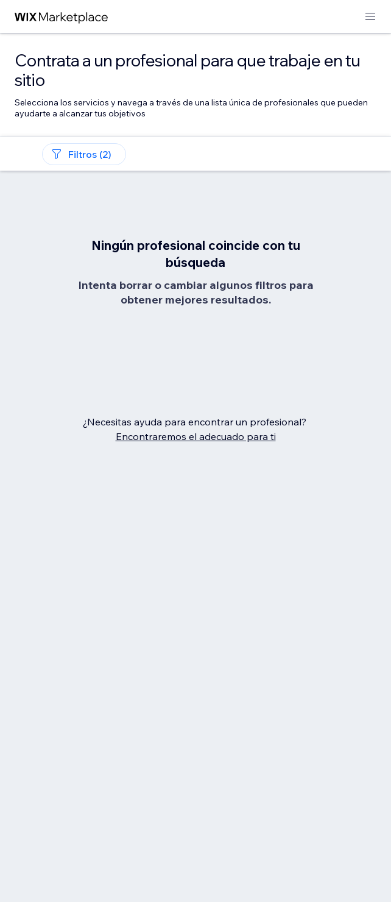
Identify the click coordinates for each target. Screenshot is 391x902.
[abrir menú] (370, 17)
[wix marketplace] (61, 17)
